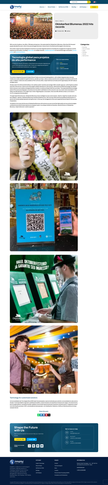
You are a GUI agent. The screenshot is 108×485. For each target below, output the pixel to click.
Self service (85, 55)
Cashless (68, 31)
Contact (56, 463)
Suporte (30, 71)
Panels (84, 54)
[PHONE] (67, 442)
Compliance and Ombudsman (61, 475)
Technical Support (58, 465)
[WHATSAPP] (67, 437)
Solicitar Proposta (18, 71)
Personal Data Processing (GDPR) (62, 472)
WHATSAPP (72, 436)
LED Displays (84, 7)
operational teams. (20, 52)
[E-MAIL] (67, 432)
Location (56, 470)
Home (56, 20)
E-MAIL (71, 431)
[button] (38, 415)
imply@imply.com (75, 433)
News (61, 20)
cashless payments (50, 50)
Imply (83, 50)
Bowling (74, 7)
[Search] (89, 2)
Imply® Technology (40, 463)
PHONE (71, 441)
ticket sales (31, 50)
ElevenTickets (52, 7)
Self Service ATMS (64, 7)
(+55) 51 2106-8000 (75, 438)
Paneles (84, 52)
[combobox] (78, 2)
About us (43, 7)
